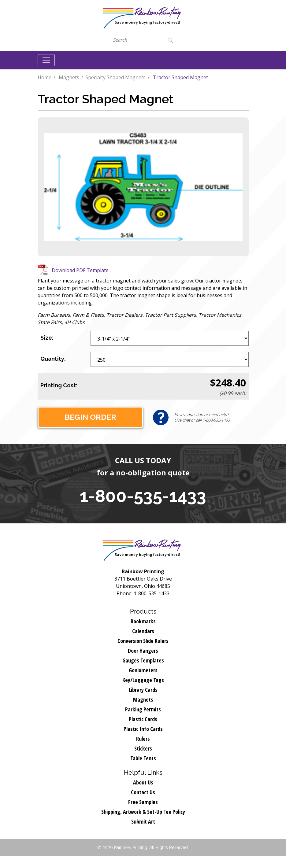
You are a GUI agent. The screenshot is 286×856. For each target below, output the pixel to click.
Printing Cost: (58, 385)
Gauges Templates (143, 660)
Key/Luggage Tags (143, 680)
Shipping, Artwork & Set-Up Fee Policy (143, 811)
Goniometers (143, 670)
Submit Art (143, 821)
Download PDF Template (80, 270)
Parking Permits (143, 709)
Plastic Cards (143, 719)
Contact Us (143, 792)
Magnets (69, 77)
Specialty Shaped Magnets (115, 77)
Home (44, 77)
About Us (143, 782)
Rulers (143, 738)
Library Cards (143, 689)
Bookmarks (143, 621)
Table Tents (143, 758)
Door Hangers (143, 650)
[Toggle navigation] (46, 60)
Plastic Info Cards (143, 728)
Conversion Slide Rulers (143, 640)
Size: (47, 337)
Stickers (143, 748)
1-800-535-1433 (143, 496)
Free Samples (143, 802)
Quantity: (53, 359)
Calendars (143, 631)
